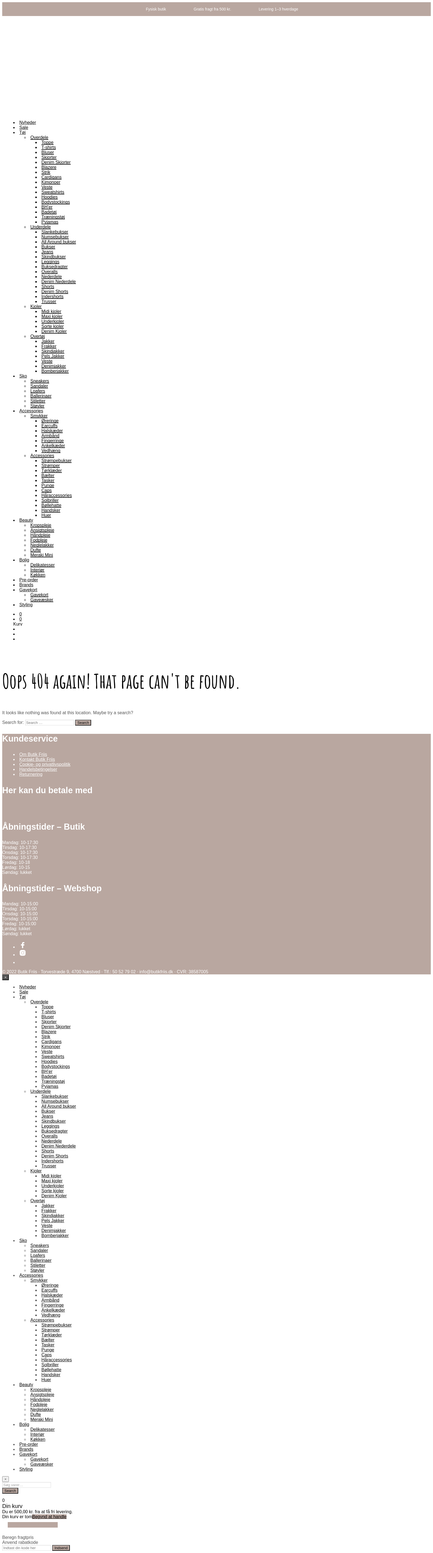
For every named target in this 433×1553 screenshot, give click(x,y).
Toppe (47, 142)
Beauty (26, 520)
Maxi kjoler (51, 316)
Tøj (22, 132)
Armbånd (50, 435)
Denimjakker (53, 366)
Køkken (37, 575)
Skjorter (49, 157)
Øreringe (50, 420)
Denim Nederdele (58, 281)
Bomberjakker (55, 371)
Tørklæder (51, 470)
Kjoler (36, 306)
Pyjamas (49, 222)
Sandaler (39, 386)
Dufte (35, 550)
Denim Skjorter (56, 162)
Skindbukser (53, 256)
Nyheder (27, 122)
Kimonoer (50, 182)
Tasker (47, 480)
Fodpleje (38, 540)
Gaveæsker (41, 599)
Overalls (49, 271)
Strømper (50, 465)
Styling (26, 604)
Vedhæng (50, 450)
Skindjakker (52, 351)
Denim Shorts (54, 291)
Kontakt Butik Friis (37, 759)
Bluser (47, 152)
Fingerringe (52, 440)
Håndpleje (40, 535)
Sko (23, 376)
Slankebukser (54, 232)
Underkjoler (52, 321)
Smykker (38, 415)
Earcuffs (49, 425)
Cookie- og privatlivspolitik (44, 764)
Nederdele (51, 276)
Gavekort (28, 589)
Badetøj (49, 212)
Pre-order (28, 580)
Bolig (24, 560)
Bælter (47, 475)
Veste (46, 187)
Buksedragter (54, 266)
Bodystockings (55, 202)
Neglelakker (42, 545)
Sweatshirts (52, 192)
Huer (46, 515)
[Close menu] (5, 977)
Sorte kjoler (52, 326)
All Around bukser (58, 241)
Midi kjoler (51, 311)
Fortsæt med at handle (33, 1525)
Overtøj (37, 336)
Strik (45, 172)
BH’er (46, 207)
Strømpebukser (56, 460)
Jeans (47, 251)
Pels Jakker (52, 356)
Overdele (39, 137)
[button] (20, 614)
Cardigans (51, 177)
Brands (26, 584)
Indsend (60, 1548)
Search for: (13, 722)
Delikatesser (42, 565)
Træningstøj (53, 217)
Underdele (40, 227)
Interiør (37, 570)
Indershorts (52, 296)
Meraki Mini (41, 555)
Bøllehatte (51, 505)
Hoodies (49, 197)
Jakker (47, 341)
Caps (46, 490)
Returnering (31, 774)
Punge (47, 485)
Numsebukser (55, 236)
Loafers (37, 391)
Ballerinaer (40, 396)
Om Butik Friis (33, 754)
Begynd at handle (49, 1516)
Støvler (37, 406)
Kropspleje (40, 525)
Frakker (48, 346)
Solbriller (50, 500)
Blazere (48, 167)
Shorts (47, 286)
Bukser (48, 246)
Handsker (50, 510)
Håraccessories (56, 495)
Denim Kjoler (54, 331)
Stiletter (37, 401)
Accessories (31, 410)
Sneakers (39, 381)
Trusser (48, 301)
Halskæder (52, 430)
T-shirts (48, 147)
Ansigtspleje (42, 530)
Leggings (50, 261)
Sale (23, 127)
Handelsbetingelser (38, 769)
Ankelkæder (53, 445)
